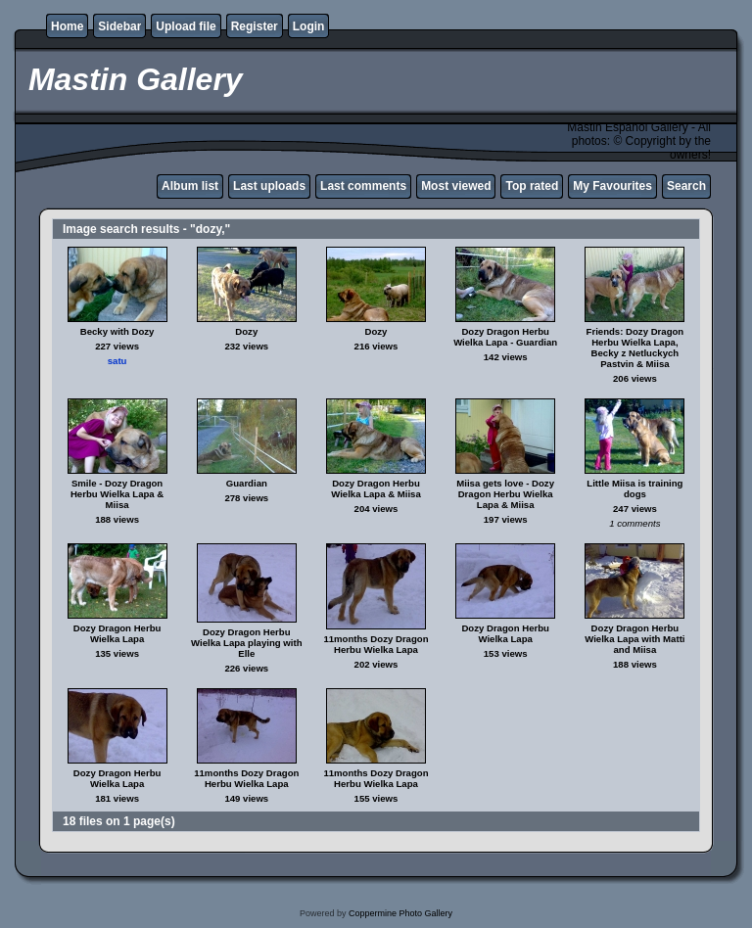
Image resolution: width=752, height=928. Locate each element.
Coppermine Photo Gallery (400, 913)
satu (117, 360)
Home (67, 26)
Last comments (363, 186)
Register (254, 26)
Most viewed (456, 186)
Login (309, 26)
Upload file (185, 26)
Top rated (531, 186)
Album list (190, 186)
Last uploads (269, 186)
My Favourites (612, 186)
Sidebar (119, 26)
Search (686, 186)
